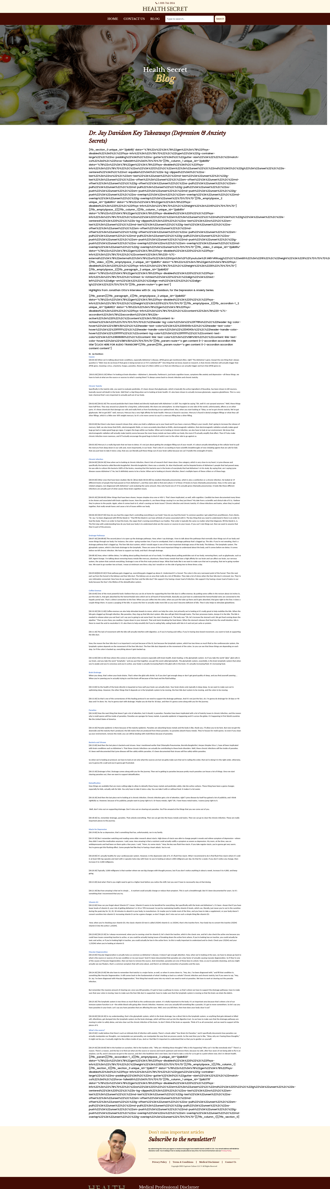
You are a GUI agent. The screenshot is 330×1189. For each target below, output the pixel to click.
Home (113, 19)
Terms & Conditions (183, 1162)
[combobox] (189, 19)
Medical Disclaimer (209, 1162)
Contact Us (134, 19)
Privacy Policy (226, 1151)
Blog (155, 19)
